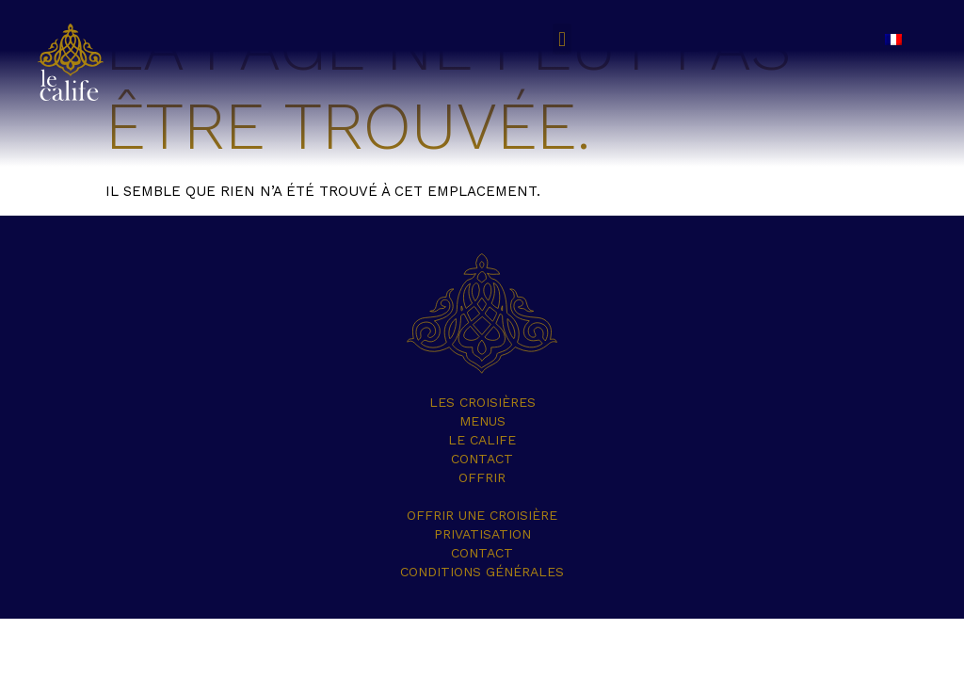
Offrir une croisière (482, 515)
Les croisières (482, 402)
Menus (482, 420)
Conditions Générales (482, 571)
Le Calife (482, 439)
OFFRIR (482, 477)
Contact (482, 458)
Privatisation (482, 533)
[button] (561, 39)
